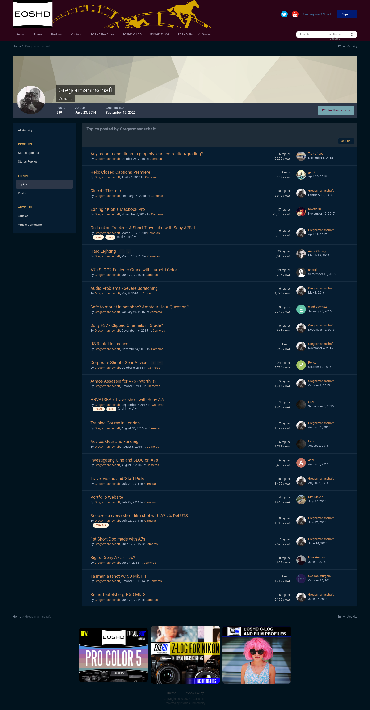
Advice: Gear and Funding (114, 441)
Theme (172, 693)
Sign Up (347, 14)
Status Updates (335, 36)
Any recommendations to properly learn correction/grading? (146, 153)
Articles (23, 216)
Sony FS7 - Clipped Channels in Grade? (126, 325)
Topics (22, 184)
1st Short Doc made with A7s (117, 539)
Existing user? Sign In (317, 14)
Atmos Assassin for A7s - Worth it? (123, 381)
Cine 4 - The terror (107, 190)
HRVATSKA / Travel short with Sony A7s (127, 399)
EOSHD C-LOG (132, 34)
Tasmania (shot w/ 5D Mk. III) (118, 576)
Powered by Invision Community (185, 703)
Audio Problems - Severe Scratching (124, 288)
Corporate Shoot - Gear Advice (119, 362)
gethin (312, 172)
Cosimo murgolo (319, 576)
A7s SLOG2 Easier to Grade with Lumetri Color (133, 269)
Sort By (346, 141)
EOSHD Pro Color (102, 34)
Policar (313, 362)
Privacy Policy (193, 693)
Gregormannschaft (107, 158)
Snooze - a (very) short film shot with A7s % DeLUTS (139, 515)
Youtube (76, 34)
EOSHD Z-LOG (159, 34)
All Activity (25, 130)
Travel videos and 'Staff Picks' (118, 478)
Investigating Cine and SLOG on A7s (124, 460)
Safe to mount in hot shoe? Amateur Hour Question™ (139, 306)
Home (21, 34)
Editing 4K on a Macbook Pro (117, 209)
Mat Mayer (315, 497)
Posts (22, 193)
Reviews (57, 34)
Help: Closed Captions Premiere (120, 172)
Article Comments (30, 224)
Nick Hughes (317, 557)
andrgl (312, 270)
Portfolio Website (106, 497)
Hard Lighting (103, 251)
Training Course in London (115, 422)
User (311, 402)
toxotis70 (314, 209)
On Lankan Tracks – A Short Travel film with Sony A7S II (142, 227)
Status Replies (28, 161)
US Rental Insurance (109, 343)
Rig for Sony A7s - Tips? (112, 557)
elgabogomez (317, 306)
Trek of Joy (315, 153)
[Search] (313, 34)
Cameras (156, 158)
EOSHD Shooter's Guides (194, 34)
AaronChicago (318, 251)
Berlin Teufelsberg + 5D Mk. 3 (118, 594)
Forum (38, 34)
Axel (311, 460)
